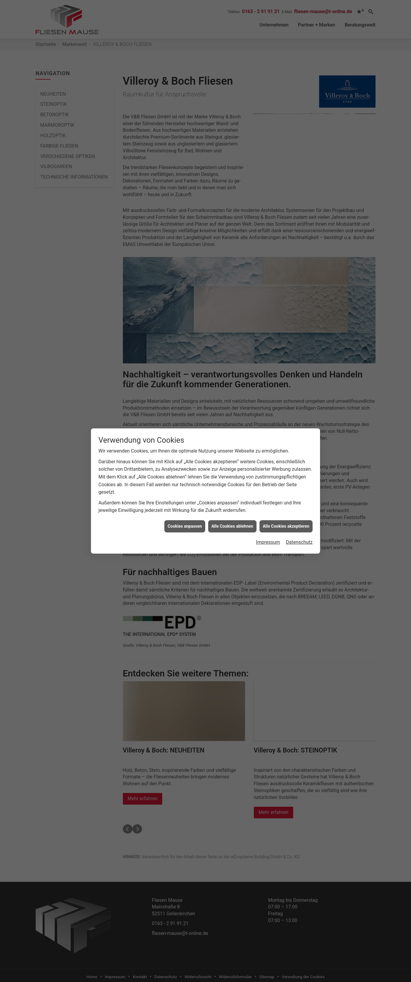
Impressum (268, 542)
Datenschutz (299, 542)
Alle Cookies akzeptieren (286, 526)
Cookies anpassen (185, 526)
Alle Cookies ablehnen (232, 526)
